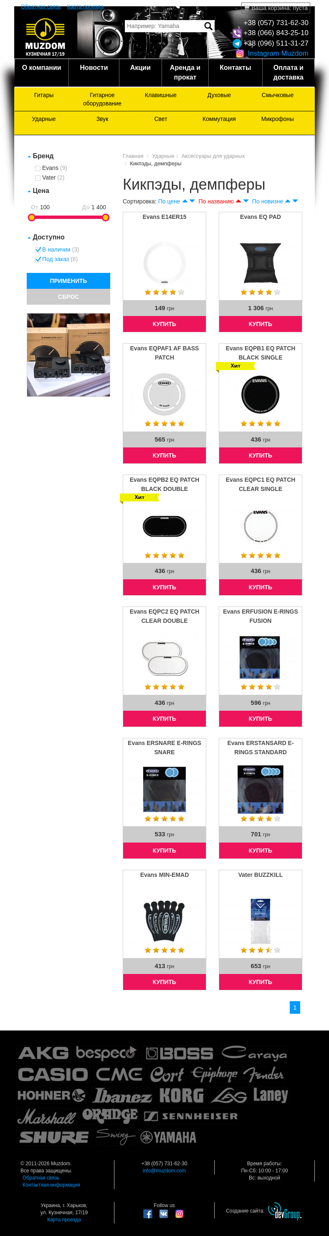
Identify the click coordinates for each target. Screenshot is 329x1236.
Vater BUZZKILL (260, 874)
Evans (54, 168)
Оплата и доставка (288, 72)
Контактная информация (51, 1185)
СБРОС (68, 296)
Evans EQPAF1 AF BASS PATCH (164, 353)
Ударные (44, 119)
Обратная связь (41, 6)
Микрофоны (277, 119)
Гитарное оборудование (102, 99)
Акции (140, 67)
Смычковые (278, 95)
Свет (160, 119)
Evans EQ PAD (260, 216)
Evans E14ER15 (164, 216)
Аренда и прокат (185, 72)
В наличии (60, 250)
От (34, 207)
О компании (41, 67)
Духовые (219, 95)
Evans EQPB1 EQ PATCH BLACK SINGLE (261, 353)
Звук (102, 119)
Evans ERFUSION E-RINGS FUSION (260, 616)
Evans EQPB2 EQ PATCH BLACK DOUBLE (165, 484)
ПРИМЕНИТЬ (68, 281)
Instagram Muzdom (272, 53)
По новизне (267, 201)
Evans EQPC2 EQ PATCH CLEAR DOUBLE (165, 616)
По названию (216, 201)
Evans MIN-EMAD (164, 874)
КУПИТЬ (164, 324)
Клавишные (161, 95)
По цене (169, 201)
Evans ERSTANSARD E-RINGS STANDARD (260, 747)
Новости (94, 67)
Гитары (44, 95)
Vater (53, 178)
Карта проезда (85, 6)
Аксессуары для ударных (213, 156)
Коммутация (219, 119)
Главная (133, 156)
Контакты (235, 67)
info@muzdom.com (164, 1171)
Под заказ (60, 259)
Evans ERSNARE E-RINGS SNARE (164, 747)
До (86, 207)
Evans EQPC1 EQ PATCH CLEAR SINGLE (261, 484)
